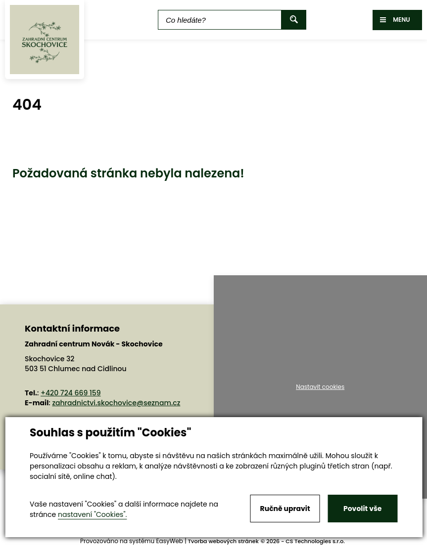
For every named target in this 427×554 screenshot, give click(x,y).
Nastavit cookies (320, 387)
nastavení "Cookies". (92, 514)
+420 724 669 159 (71, 393)
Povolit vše (362, 508)
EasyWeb (169, 541)
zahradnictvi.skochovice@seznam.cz (116, 403)
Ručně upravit (285, 508)
